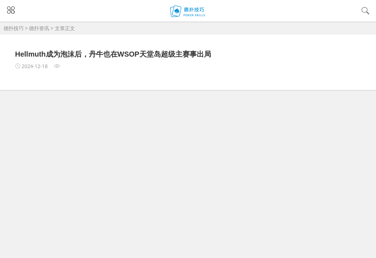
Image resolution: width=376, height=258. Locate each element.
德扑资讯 (39, 28)
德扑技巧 (14, 28)
